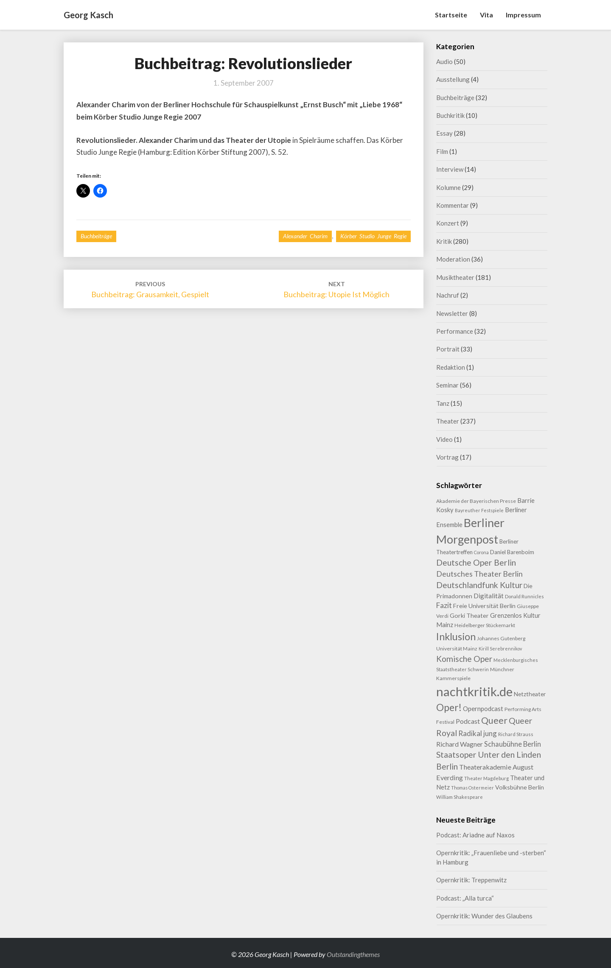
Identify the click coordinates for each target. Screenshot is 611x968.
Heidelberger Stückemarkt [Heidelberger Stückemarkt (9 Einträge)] (484, 625)
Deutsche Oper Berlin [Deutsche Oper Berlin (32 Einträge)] (476, 562)
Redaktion (450, 367)
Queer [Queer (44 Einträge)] (494, 720)
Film (442, 151)
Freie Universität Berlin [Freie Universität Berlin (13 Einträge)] (484, 605)
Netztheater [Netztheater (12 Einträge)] (530, 693)
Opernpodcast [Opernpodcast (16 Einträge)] (483, 708)
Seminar (447, 385)
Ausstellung (453, 79)
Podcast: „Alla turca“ (465, 898)
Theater (447, 421)
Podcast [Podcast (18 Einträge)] (468, 721)
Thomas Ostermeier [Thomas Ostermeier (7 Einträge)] (472, 787)
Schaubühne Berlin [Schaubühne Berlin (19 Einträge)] (512, 744)
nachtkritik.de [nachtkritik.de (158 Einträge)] (474, 691)
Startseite (451, 15)
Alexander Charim (305, 236)
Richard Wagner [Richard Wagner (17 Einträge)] (459, 744)
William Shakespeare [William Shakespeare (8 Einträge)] (459, 797)
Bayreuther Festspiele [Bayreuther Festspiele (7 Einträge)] (479, 510)
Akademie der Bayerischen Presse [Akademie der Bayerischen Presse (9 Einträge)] (476, 501)
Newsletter (452, 313)
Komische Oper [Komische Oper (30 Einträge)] (464, 659)
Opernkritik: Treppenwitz (471, 880)
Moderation (453, 259)
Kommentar (452, 205)
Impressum (523, 15)
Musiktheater (455, 277)
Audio (444, 61)
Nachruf (447, 295)
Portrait (448, 349)
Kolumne (448, 187)
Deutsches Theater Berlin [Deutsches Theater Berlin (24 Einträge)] (479, 573)
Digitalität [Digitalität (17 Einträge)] (489, 595)
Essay (444, 133)
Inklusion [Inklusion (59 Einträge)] (456, 636)
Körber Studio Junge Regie (373, 236)
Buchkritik (450, 115)
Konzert (447, 223)
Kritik (444, 241)
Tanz (442, 403)
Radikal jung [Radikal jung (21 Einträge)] (477, 733)
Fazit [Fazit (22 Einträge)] (444, 605)
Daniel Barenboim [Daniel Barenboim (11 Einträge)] (512, 552)
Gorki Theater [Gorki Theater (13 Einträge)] (469, 615)
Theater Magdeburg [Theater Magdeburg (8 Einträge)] (486, 778)
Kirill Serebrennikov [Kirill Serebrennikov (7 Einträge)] (500, 648)
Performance (454, 331)
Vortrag (447, 457)
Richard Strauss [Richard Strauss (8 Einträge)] (515, 734)
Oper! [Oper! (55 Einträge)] (449, 707)
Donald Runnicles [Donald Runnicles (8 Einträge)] (524, 596)
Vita (486, 15)
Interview (449, 169)
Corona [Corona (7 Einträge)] (481, 552)
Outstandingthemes (353, 954)
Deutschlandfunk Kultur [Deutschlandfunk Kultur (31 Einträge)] (479, 585)
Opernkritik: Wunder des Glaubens (484, 916)
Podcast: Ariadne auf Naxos (475, 835)
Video (444, 439)
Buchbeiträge (96, 236)
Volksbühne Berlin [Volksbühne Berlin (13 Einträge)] (519, 787)
